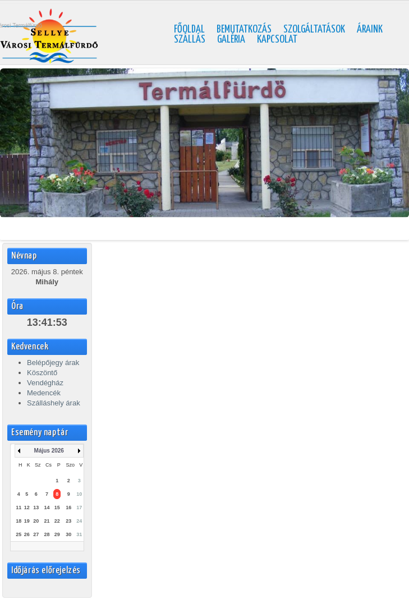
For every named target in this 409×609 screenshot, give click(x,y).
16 (68, 507)
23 (68, 521)
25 (18, 534)
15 (57, 507)
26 (27, 534)
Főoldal (189, 30)
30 (68, 534)
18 (18, 521)
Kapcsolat (277, 40)
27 (36, 534)
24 (79, 521)
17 (79, 507)
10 (79, 494)
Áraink (370, 30)
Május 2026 (49, 450)
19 (27, 521)
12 (27, 507)
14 (46, 507)
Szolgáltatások (314, 30)
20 (36, 521)
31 (79, 534)
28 (46, 534)
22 (57, 521)
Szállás (189, 40)
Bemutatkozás (244, 30)
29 (57, 534)
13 (36, 507)
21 (46, 521)
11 (18, 507)
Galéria (231, 40)
